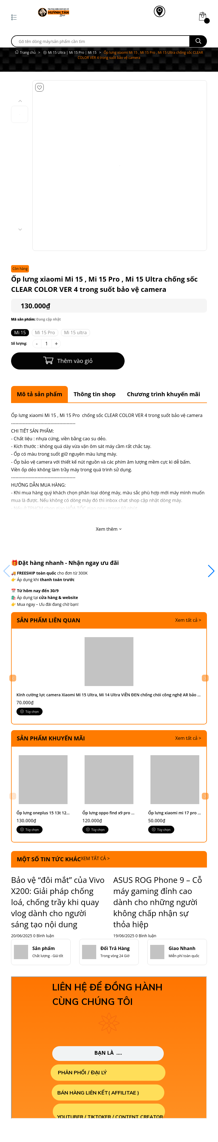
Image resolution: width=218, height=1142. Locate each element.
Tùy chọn (30, 722)
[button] (203, 813)
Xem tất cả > (188, 620)
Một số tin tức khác (49, 880)
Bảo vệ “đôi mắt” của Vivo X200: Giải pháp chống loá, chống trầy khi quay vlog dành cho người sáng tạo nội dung (57, 923)
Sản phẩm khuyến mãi (51, 749)
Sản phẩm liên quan (48, 620)
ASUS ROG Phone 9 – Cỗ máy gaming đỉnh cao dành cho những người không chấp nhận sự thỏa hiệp (157, 923)
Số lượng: (19, 343)
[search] (100, 41)
